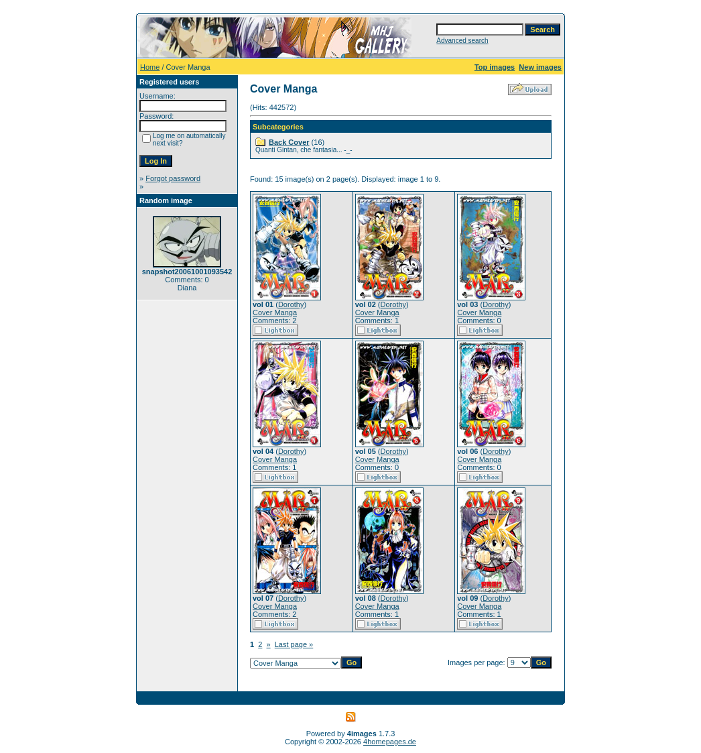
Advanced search (462, 40)
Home (150, 67)
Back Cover (289, 142)
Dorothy (291, 304)
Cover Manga (275, 312)
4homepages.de (389, 742)
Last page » (294, 644)
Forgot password (172, 178)
